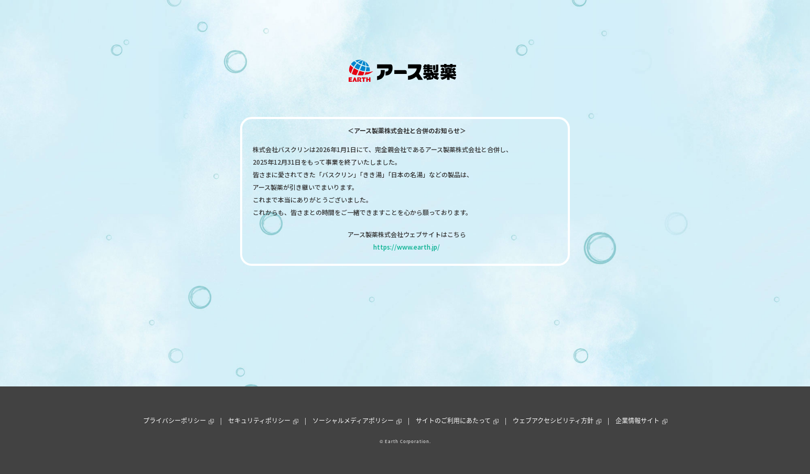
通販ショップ (490, 22)
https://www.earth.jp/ (406, 246)
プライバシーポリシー (174, 420)
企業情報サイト (637, 420)
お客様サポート (435, 22)
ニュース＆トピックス (368, 22)
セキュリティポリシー (259, 420)
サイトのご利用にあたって (453, 420)
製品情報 (310, 22)
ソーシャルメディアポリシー (353, 420)
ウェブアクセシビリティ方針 (553, 420)
